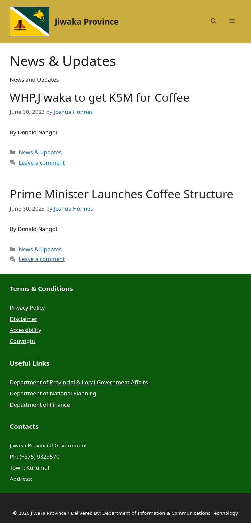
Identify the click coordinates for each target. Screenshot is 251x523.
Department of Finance (40, 404)
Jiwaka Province (87, 21)
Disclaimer (23, 319)
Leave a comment (42, 162)
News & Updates (40, 152)
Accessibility (25, 330)
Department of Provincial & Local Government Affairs (79, 382)
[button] (214, 21)
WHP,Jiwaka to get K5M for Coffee (100, 97)
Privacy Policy (27, 307)
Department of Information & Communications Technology (170, 513)
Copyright (22, 341)
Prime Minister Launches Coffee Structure (121, 193)
